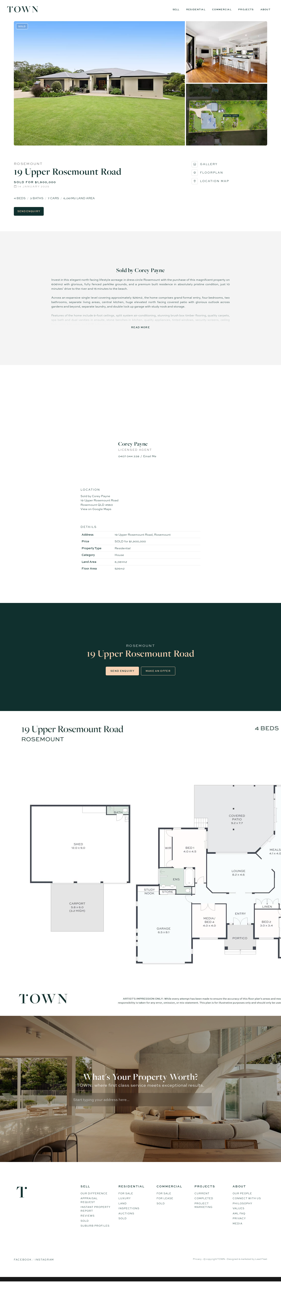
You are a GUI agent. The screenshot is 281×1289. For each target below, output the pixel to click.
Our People (242, 1199)
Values (238, 1213)
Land (122, 1209)
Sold (85, 1226)
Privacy (239, 1223)
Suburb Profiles (95, 1231)
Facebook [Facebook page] (23, 1265)
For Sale (125, 1199)
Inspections (128, 1213)
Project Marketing (203, 1210)
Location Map (210, 186)
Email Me (149, 461)
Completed (203, 1203)
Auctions (126, 1219)
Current (201, 1199)
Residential (195, 9)
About (265, 9)
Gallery (205, 169)
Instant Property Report (95, 1214)
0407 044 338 (128, 461)
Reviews (88, 1221)
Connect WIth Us (247, 1203)
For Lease (165, 1203)
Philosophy (242, 1209)
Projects (246, 9)
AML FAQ (239, 1219)
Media (237, 1229)
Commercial (221, 9)
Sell (176, 9)
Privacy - (198, 1264)
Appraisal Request (89, 1205)
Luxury (124, 1203)
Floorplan (207, 177)
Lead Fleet (261, 1264)
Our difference (94, 1199)
